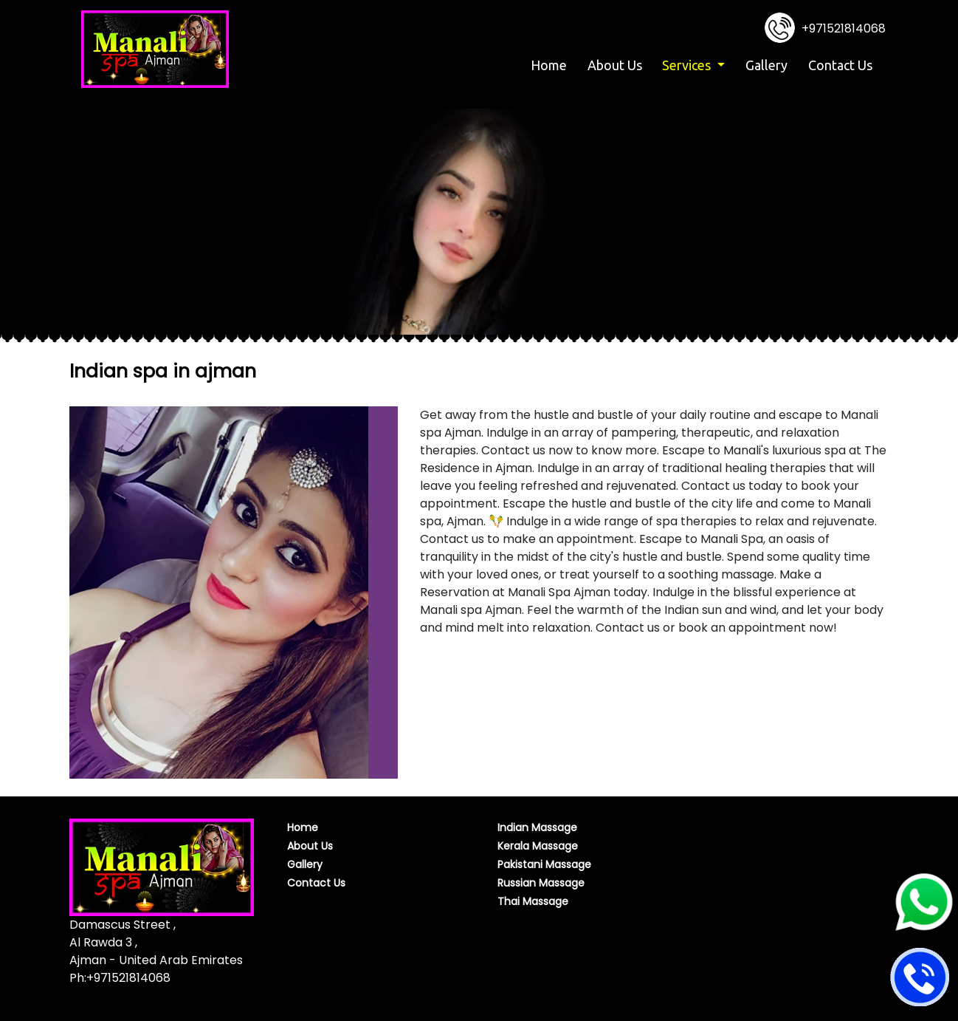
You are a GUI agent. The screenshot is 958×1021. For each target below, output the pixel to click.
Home (551, 63)
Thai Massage (532, 901)
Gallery (766, 65)
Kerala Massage (537, 846)
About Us (614, 65)
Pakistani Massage (544, 864)
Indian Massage (537, 827)
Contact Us (840, 65)
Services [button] (688, 65)
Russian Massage (541, 882)
